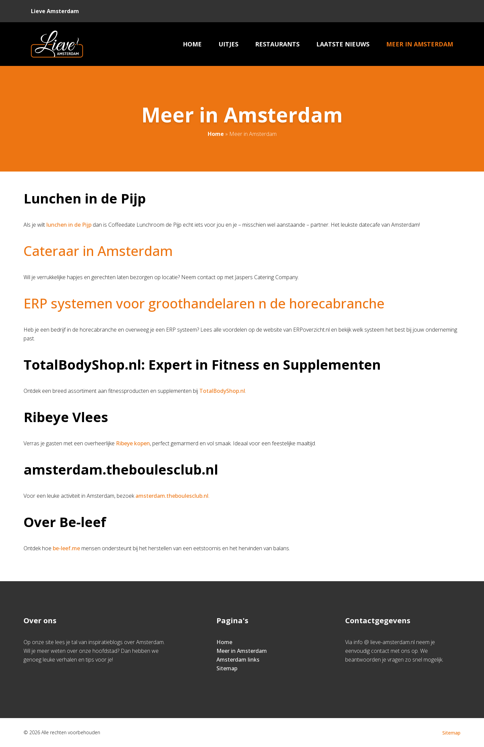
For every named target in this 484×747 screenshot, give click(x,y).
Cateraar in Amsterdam (98, 250)
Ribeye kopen (133, 443)
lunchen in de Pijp (68, 224)
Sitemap (226, 668)
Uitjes (228, 44)
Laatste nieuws (342, 44)
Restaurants (277, 44)
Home (192, 44)
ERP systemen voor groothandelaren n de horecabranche (204, 303)
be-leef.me (66, 548)
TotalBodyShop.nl (222, 391)
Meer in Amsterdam (419, 44)
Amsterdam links (237, 659)
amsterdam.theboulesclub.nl (171, 495)
